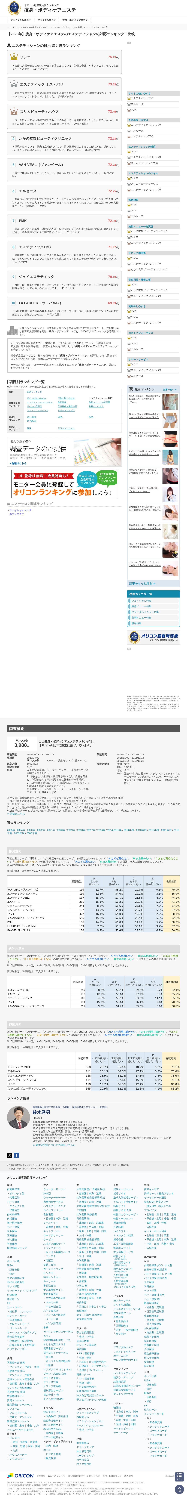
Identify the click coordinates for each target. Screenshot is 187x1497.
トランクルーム (52, 1248)
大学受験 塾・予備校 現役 (91, 1189)
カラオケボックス (123, 1428)
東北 (15, 1442)
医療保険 (12, 1235)
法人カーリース (122, 1300)
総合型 (49, 1357)
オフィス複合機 (52, 1386)
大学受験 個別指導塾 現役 (91, 1197)
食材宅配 (48, 1214)
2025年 (11, 830)
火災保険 (12, 1218)
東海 (21, 1383)
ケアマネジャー (100, 1366)
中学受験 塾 (83, 1260)
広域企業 (151, 1227)
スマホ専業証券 (15, 1278)
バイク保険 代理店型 (155, 1278)
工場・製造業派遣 (123, 1243)
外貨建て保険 (151, 1345)
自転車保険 (13, 1214)
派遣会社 (118, 1239)
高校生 (82, 1306)
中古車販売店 (50, 1294)
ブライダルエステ (123, 1347)
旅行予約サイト (52, 1412)
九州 (36, 1383)
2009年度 (19, 833)
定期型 (160, 1307)
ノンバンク (25, 1311)
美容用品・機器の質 (67, 406)
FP (80, 1353)
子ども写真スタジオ (54, 1344)
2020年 (61, 830)
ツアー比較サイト (53, 1437)
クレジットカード (17, 1315)
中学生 (92, 1306)
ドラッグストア (85, 1447)
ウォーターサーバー (54, 1189)
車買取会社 (49, 1285)
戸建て (28, 1366)
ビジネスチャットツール (127, 1308)
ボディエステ (16, 514)
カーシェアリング (53, 1268)
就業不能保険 (151, 1336)
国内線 (49, 1433)
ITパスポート (96, 1370)
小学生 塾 (82, 1285)
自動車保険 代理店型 (155, 1269)
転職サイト (119, 1206)
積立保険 (149, 1366)
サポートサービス (66, 410)
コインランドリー (53, 1210)
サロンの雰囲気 (34, 406)
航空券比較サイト (53, 1420)
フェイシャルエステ (20, 510)
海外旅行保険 (14, 1222)
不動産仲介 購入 (16, 1370)
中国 (173, 1218)
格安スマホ (164, 1206)
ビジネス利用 (53, 1454)
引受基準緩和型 (155, 1311)
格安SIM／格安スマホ (156, 1201)
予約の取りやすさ (66, 398)
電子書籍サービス (53, 1348)
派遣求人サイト (122, 1248)
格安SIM (151, 1206)
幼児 (81, 1336)
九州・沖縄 (85, 1235)
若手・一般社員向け (127, 1329)
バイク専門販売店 (56, 1315)
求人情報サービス (123, 1252)
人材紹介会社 (120, 1276)
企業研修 (118, 1317)
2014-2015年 (114, 830)
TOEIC (83, 1361)
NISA (10, 1265)
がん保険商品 (151, 1328)
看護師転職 (119, 1222)
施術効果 (62, 402)
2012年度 (154, 830)
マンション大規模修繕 (19, 1387)
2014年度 (129, 830)
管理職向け (122, 1325)
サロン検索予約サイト (125, 1359)
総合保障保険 (151, 1353)
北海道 (82, 1222)
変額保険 (149, 1361)
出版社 (49, 1365)
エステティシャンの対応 (142, 146)
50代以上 (31, 421)
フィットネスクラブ (88, 1412)
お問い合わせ (93, 1476)
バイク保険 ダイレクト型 (158, 1273)
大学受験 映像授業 (87, 1214)
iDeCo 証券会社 (16, 1282)
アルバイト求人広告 (124, 1287)
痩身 (29, 428)
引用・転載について (112, 1476)
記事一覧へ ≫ (170, 389)
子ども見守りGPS (53, 1398)
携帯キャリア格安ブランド (159, 1193)
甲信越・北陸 (96, 1227)
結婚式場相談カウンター (127, 1385)
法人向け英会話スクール (90, 1395)
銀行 (12, 1273)
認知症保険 (150, 1341)
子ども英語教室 (85, 1332)
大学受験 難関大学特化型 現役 (93, 1206)
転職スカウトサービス (125, 1214)
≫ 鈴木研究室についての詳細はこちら (54, 1145)
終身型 (150, 1307)
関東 (135, 1411)
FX (8, 1303)
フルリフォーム (18, 1412)
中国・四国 (34, 1446)
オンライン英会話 (86, 1345)
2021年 (51, 830)
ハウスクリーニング (54, 1206)
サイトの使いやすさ (36, 398)
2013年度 (141, 830)
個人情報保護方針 (76, 1476)
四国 (149, 1222)
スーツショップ (85, 1455)
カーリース (49, 1281)
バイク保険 (13, 1201)
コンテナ (51, 1256)
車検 (45, 1327)
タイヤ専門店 (84, 1463)
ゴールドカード (18, 1328)
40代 (91, 417)
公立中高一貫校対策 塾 (89, 1277)
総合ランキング (34, 392)
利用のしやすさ (96, 406)
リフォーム (13, 1408)
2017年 (91, 830)
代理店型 (14, 1197)
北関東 (24, 1442)
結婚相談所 (119, 1381)
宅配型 (49, 1260)
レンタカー (49, 1273)
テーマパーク (120, 1432)
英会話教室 (83, 1341)
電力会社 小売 (51, 1394)
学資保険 (12, 1243)
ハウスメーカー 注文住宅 (20, 1429)
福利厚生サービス (53, 1390)
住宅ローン (13, 1299)
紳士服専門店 (84, 1451)
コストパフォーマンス (37, 410)
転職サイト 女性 (122, 1210)
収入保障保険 (154, 1324)
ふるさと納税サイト (54, 1243)
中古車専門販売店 (56, 1298)
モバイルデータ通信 (155, 1197)
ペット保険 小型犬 (154, 1294)
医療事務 (89, 1353)
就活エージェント (123, 1189)
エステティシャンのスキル (39, 402)
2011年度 (166, 830)
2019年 (71, 830)
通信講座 (81, 1349)
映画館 (117, 1407)
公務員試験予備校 (86, 1391)
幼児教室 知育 (84, 1319)
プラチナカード (158, 1434)
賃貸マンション (15, 1400)
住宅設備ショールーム (19, 1404)
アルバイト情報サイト (125, 1201)
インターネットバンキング (22, 1290)
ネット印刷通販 (122, 1304)
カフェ (47, 1336)
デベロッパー (17, 1458)
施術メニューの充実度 (99, 402)
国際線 (59, 1433)
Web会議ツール (122, 1313)
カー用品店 (83, 1459)
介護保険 (149, 1349)
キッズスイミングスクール (90, 1425)
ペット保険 (13, 1227)
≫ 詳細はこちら (16, 813)
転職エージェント (123, 1218)
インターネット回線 (155, 1231)
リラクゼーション (66, 428)
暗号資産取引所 (15, 1336)
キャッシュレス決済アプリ (22, 1332)
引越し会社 (49, 1264)
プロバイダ (150, 1210)
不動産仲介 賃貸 (16, 1391)
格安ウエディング (123, 1377)
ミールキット (50, 1222)
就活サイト (119, 1193)
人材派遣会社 (120, 1282)
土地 (36, 1366)
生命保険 (12, 1231)
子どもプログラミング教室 (91, 1399)
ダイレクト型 (17, 1193)
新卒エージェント (123, 1269)
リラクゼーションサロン (90, 1421)
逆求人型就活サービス (125, 1197)
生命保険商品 (151, 1315)
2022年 (41, 830)
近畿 (29, 1383)
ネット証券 (13, 1261)
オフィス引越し (52, 1378)
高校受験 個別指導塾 (88, 1239)
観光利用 (51, 1458)
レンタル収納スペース (58, 1252)
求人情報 (128, 1476)
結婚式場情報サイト (124, 1389)
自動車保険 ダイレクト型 (158, 1265)
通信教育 (81, 1302)
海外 (55, 1445)
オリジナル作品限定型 (58, 1361)
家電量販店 (83, 1443)
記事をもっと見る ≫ (142, 583)
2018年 (81, 830)
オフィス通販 (50, 1382)
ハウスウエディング (124, 1373)
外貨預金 (12, 1294)
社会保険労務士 (97, 1361)
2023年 (31, 830)
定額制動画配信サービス (57, 1340)
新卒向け (121, 1333)
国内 (48, 1445)
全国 (133, 1424)
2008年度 (32, 833)
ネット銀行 (13, 1286)
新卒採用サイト (122, 1263)
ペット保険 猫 (152, 1299)
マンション (16, 1366)
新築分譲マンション (18, 1421)
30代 (60, 417)
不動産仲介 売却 (16, 1362)
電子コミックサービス (55, 1352)
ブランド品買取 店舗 (54, 1373)
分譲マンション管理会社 (20, 1379)
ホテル (47, 1449)
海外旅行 (63, 1416)
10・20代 (31, 417)
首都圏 (13, 1383)
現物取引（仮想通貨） (22, 1341)
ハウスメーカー (18, 1454)
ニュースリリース (56, 1476)
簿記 (88, 1357)
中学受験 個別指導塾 (88, 1268)
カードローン (14, 1307)
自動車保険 (13, 1189)
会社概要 (41, 1476)
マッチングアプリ (123, 1394)
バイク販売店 (50, 1310)
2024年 (21, 830)
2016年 (101, 830)
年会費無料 (16, 1320)
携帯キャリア (151, 1189)
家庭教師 (81, 1310)
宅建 (81, 1357)
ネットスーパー (52, 1231)
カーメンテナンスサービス (58, 1331)
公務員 (82, 1370)
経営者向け (122, 1321)
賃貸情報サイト (15, 1396)
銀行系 (13, 1311)
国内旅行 (51, 1416)
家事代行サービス (53, 1201)
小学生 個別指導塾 (87, 1294)
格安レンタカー (52, 1277)
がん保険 (12, 1239)
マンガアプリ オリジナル (57, 1369)
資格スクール (84, 1374)
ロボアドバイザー (17, 1349)
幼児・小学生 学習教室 (89, 1315)
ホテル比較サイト (53, 1424)
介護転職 (118, 1227)
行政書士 (84, 1366)
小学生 (102, 1306)
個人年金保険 (151, 1357)
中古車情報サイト (53, 1289)
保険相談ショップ (17, 1248)
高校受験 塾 (83, 1218)
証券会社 (14, 1269)
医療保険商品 (151, 1303)
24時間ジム (83, 1417)
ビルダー (14, 1437)
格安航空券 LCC (52, 1428)
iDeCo (147, 1392)
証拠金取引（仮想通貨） (23, 1345)
